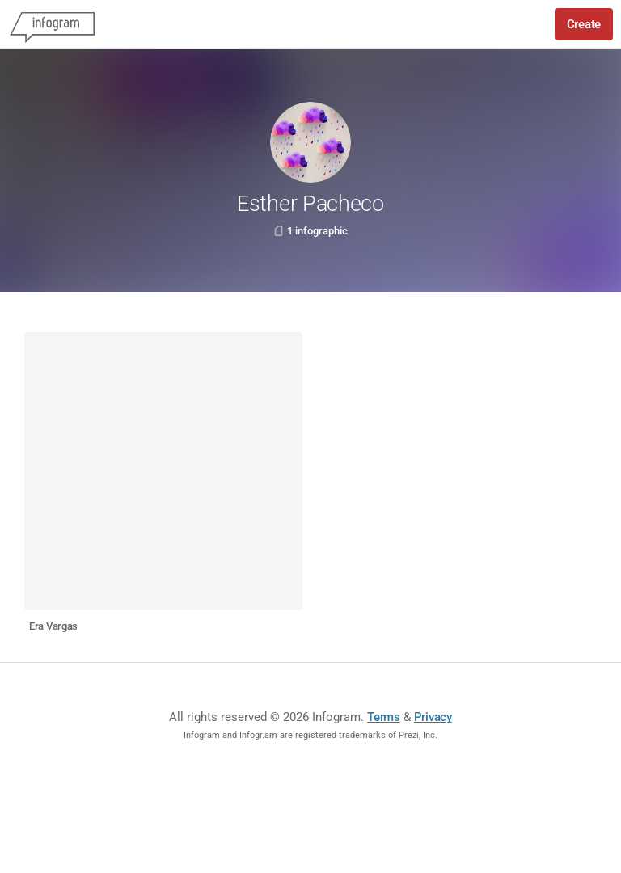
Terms (383, 717)
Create (584, 24)
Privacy (433, 717)
